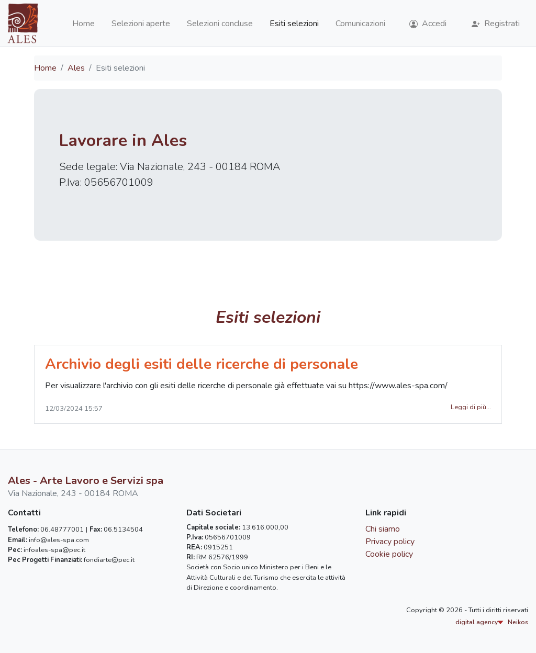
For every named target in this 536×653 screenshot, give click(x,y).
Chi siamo (382, 529)
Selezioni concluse (220, 23)
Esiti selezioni (294, 23)
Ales (76, 68)
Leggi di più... (471, 407)
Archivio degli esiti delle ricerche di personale (201, 364)
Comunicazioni (360, 23)
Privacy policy (390, 541)
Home (83, 23)
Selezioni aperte (140, 23)
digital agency (491, 622)
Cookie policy (389, 554)
